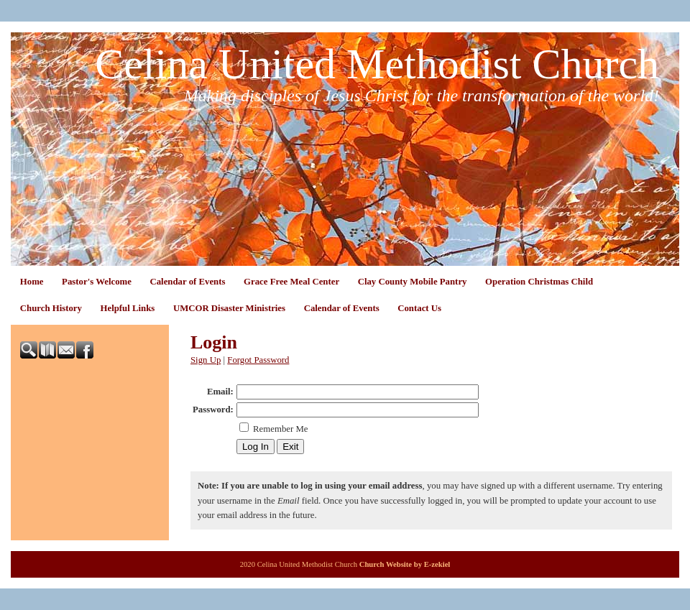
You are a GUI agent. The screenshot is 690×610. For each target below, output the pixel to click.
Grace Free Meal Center (291, 282)
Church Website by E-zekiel (405, 564)
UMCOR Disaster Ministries (229, 308)
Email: (220, 392)
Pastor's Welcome (97, 282)
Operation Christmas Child (539, 282)
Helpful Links (128, 308)
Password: (213, 410)
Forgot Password (258, 360)
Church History (51, 308)
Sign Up (205, 360)
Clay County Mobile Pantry (412, 282)
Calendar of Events (187, 282)
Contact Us (419, 308)
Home (32, 282)
